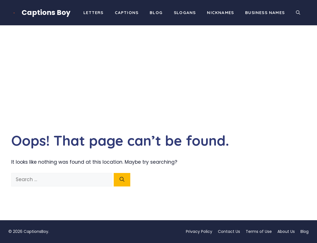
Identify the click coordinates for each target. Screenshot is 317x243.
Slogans (185, 12)
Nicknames (220, 12)
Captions (127, 12)
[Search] (122, 179)
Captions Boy (46, 12)
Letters (93, 12)
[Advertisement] (158, 67)
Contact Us (229, 231)
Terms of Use (259, 231)
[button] (298, 13)
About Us (286, 231)
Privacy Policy (199, 231)
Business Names (265, 12)
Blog (156, 12)
